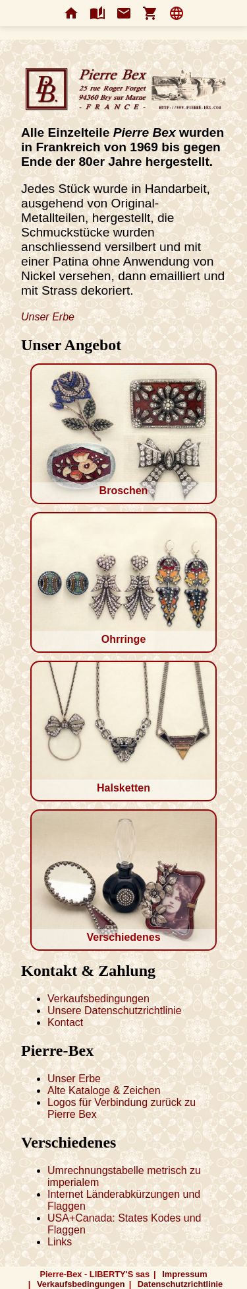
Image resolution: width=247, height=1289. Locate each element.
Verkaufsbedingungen (98, 998)
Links (59, 1241)
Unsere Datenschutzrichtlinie (114, 1010)
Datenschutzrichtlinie (180, 1284)
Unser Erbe (47, 316)
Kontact (65, 1022)
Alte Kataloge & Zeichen (104, 1090)
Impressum (184, 1274)
